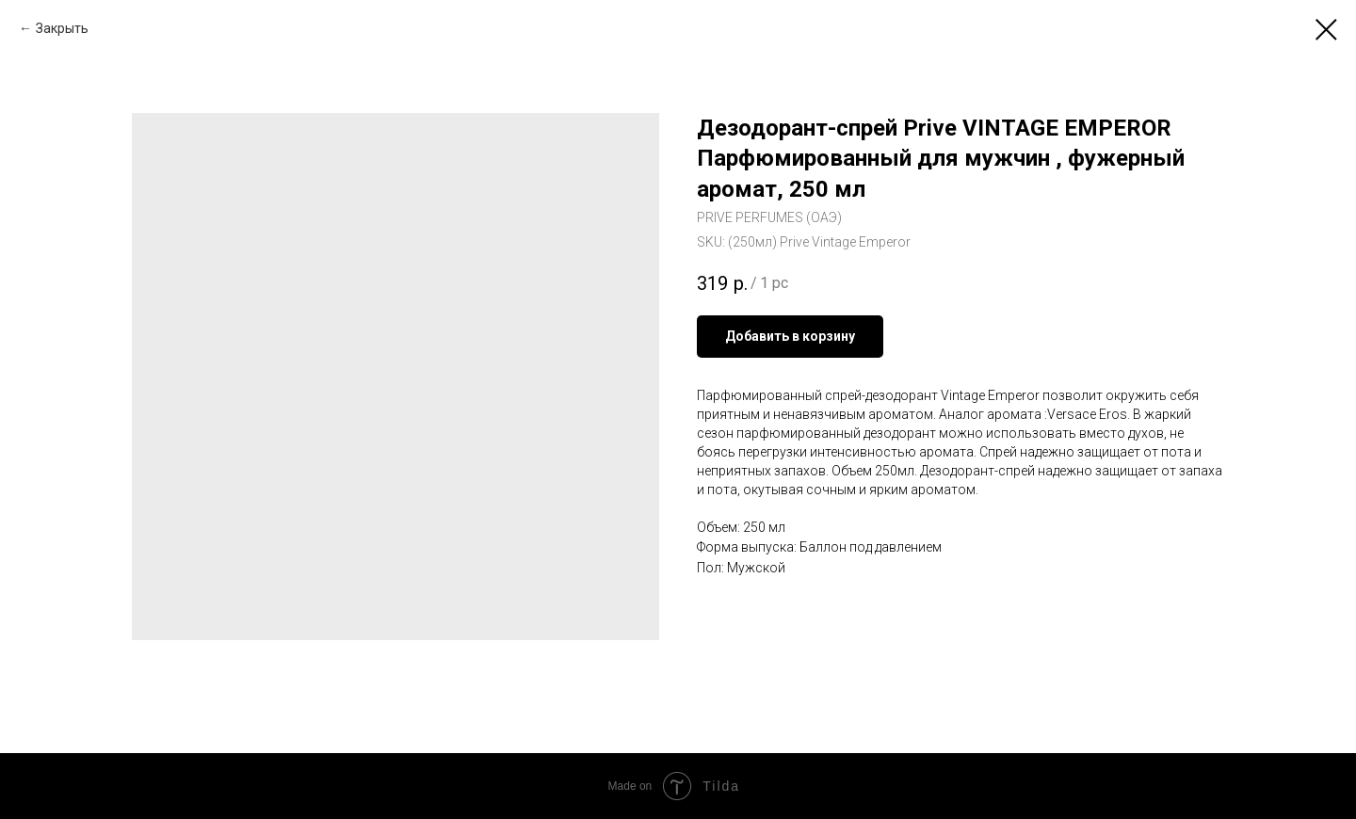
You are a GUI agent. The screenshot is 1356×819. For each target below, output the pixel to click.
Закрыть (62, 28)
